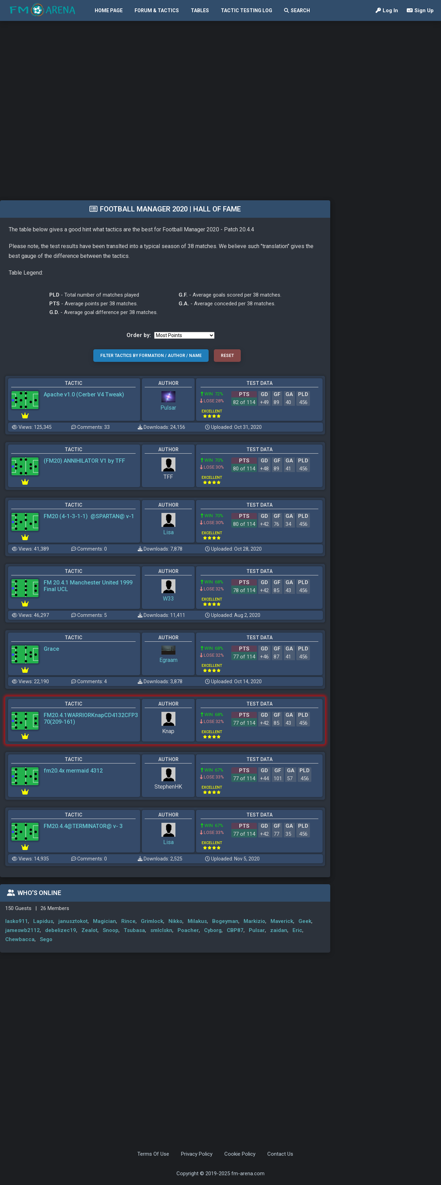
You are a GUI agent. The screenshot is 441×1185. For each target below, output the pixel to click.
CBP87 (235, 930)
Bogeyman (225, 921)
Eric (297, 930)
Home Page (109, 10)
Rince (128, 921)
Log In (387, 10)
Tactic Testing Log (246, 10)
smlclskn (161, 930)
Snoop (110, 930)
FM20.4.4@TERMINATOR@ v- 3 (83, 826)
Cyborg (213, 930)
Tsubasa (134, 930)
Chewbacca (20, 939)
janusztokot (73, 921)
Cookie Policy (239, 1154)
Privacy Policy (196, 1154)
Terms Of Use (153, 1154)
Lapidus (43, 921)
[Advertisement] (84, 110)
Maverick (281, 921)
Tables (200, 10)
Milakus (197, 921)
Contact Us (280, 1154)
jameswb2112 (22, 930)
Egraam (168, 660)
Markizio (254, 921)
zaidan (278, 930)
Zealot (89, 930)
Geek (304, 921)
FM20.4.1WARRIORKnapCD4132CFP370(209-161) (91, 718)
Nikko (175, 921)
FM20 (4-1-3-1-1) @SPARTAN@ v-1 (89, 516)
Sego (46, 939)
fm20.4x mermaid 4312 (73, 770)
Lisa (168, 532)
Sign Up (420, 10)
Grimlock (152, 921)
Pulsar (168, 407)
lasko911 (16, 921)
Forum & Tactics (157, 10)
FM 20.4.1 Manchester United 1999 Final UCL (88, 585)
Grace (51, 649)
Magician (104, 921)
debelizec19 (60, 930)
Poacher (188, 930)
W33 (168, 598)
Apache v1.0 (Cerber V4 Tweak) (84, 394)
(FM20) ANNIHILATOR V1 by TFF (84, 460)
